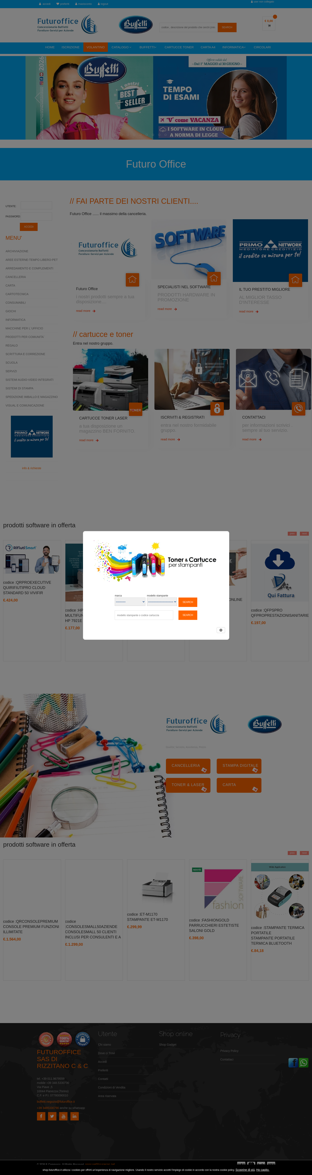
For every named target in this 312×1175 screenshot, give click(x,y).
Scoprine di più (245, 1169)
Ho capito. (262, 1169)
